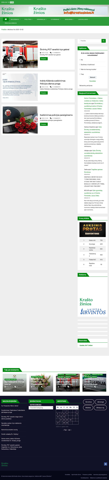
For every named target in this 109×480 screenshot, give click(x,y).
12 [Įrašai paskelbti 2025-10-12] (77, 414)
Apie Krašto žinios (76, 474)
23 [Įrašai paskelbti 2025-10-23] (67, 420)
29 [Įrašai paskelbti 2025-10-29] (64, 423)
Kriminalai (42, 19)
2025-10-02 (45, 52)
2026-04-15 (9, 386)
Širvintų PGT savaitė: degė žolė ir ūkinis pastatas (67, 382)
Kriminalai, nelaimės (71, 374)
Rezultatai (92, 81)
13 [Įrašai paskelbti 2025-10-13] (58, 417)
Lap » (69, 430)
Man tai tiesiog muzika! (88, 69)
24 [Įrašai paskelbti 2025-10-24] (70, 420)
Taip (82, 74)
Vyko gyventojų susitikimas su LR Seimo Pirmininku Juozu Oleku (93, 193)
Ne (82, 60)
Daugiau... (44, 59)
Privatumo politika (87, 474)
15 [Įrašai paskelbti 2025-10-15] (64, 417)
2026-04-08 (89, 386)
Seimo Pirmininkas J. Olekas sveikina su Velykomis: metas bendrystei (93, 100)
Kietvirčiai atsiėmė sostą (9, 430)
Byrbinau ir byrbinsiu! (88, 64)
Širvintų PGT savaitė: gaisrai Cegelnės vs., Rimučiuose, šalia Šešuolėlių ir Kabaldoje (11, 447)
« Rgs (65, 430)
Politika (29, 19)
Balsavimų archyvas (85, 85)
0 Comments (56, 52)
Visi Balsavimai (85, 478)
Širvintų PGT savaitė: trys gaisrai (54, 49)
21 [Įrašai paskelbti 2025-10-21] (61, 420)
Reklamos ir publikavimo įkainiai (98, 478)
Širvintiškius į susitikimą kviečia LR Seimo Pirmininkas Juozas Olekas (93, 106)
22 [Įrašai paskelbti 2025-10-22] (64, 420)
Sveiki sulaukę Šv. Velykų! (9, 434)
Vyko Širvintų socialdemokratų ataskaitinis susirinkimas (93, 129)
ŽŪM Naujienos (11, 23)
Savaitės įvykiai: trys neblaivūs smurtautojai (93, 382)
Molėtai (88, 408)
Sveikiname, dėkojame (10, 379)
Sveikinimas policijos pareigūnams (56, 115)
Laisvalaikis (83, 19)
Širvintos (67, 376)
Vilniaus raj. (100, 408)
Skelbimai (69, 19)
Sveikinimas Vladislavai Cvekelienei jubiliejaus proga (39, 383)
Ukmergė (100, 402)
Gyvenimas (56, 19)
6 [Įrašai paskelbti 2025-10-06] (57, 414)
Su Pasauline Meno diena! (14, 383)
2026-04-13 (36, 386)
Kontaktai (67, 474)
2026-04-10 (62, 386)
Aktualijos (61, 374)
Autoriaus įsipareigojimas (100, 474)
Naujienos (16, 19)
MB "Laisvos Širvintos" (46, 476)
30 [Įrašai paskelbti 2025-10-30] (67, 423)
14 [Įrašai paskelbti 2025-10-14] (61, 417)
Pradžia (3, 29)
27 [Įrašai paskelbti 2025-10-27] (58, 423)
